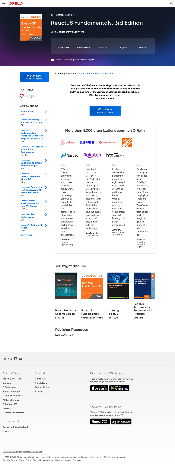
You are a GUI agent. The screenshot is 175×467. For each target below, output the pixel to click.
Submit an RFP (10, 404)
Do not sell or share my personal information (22, 451)
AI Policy (39, 391)
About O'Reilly (11, 373)
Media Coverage (11, 391)
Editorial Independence (43, 460)
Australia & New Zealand (15, 427)
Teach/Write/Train (12, 378)
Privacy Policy (42, 387)
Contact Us (40, 378)
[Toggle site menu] (3, 3)
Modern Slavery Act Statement (68, 460)
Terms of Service (10, 460)
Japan (6, 431)
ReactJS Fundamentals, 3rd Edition (95, 73)
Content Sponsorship (13, 412)
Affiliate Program (11, 399)
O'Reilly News (9, 387)
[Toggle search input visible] (171, 3)
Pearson (143, 47)
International (11, 421)
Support (40, 373)
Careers (7, 383)
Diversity (7, 408)
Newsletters (41, 383)
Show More (26, 235)
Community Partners (13, 395)
